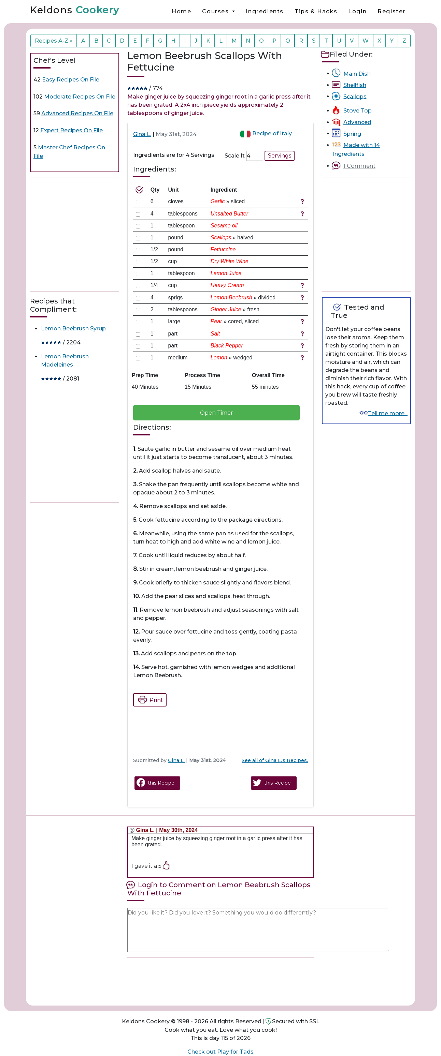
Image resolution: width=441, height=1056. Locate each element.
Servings (279, 155)
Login (357, 11)
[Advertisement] (81, 234)
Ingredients (265, 11)
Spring (352, 133)
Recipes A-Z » (53, 41)
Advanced (357, 122)
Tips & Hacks (316, 11)
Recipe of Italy (272, 133)
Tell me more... (388, 413)
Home (181, 11)
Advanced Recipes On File (77, 113)
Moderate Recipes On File (79, 96)
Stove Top (357, 110)
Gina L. (142, 134)
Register (392, 11)
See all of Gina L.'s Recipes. (275, 760)
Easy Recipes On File (70, 79)
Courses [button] (216, 11)
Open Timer (216, 413)
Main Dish (357, 73)
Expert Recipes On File (71, 130)
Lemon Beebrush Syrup (73, 328)
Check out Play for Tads (220, 1051)
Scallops (355, 96)
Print (148, 699)
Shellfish (354, 85)
